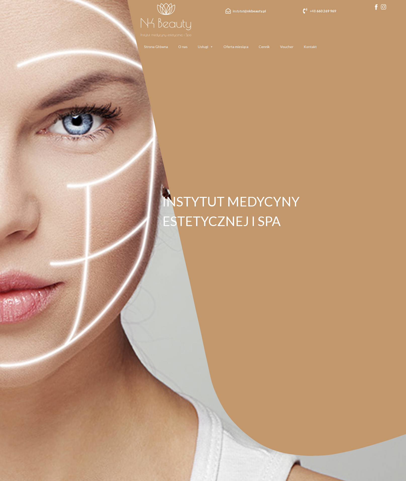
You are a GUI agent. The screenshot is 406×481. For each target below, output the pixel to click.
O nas (183, 47)
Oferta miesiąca (235, 47)
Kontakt (310, 47)
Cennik (264, 47)
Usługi (205, 47)
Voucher (286, 47)
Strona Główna (156, 47)
